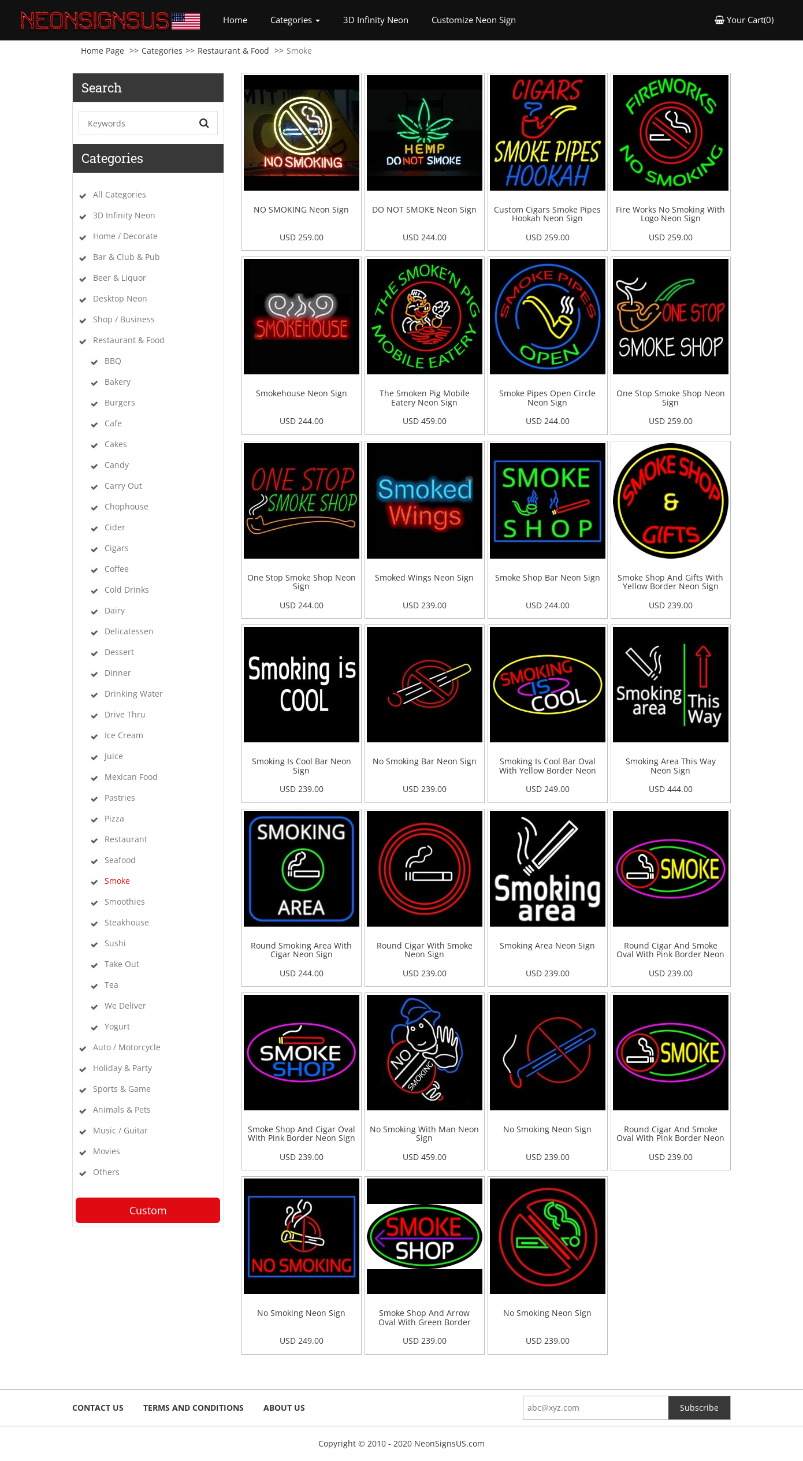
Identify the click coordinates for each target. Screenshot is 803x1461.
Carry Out (123, 485)
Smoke (117, 880)
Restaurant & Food (233, 50)
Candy (117, 464)
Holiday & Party (122, 1067)
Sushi (115, 943)
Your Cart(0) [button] (744, 19)
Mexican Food (131, 776)
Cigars (117, 547)
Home (241, 19)
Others (106, 1171)
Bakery (118, 381)
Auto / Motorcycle (127, 1047)
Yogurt (117, 1026)
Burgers (120, 402)
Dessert (119, 651)
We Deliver (125, 1005)
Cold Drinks (127, 589)
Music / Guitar (120, 1130)
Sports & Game (122, 1088)
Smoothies (125, 901)
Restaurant (126, 839)
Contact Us (98, 1407)
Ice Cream (124, 735)
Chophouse (126, 506)
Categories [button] (295, 19)
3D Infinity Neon (375, 19)
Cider (115, 527)
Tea (111, 984)
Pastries (120, 797)
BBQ (113, 360)
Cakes (116, 443)
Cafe (113, 423)
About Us (284, 1407)
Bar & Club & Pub (126, 256)
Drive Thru (125, 714)
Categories (162, 50)
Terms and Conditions (193, 1407)
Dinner (118, 672)
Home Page (102, 50)
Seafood (120, 859)
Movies (106, 1151)
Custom (148, 1210)
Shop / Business (124, 319)
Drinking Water (134, 693)
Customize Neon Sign (474, 19)
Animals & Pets (122, 1109)
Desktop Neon (120, 298)
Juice (114, 755)
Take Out (122, 963)
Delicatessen (129, 631)
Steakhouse (127, 922)
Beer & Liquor (119, 277)
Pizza (114, 818)
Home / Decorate (125, 236)
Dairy (115, 610)
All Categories (119, 194)
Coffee (117, 568)
